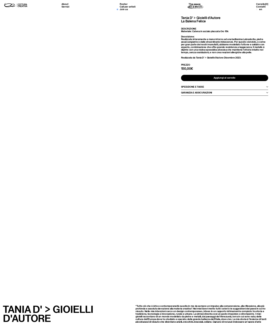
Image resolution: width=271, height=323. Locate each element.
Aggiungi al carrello (224, 78)
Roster (124, 4)
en (260, 9)
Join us (124, 9)
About (65, 4)
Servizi (65, 6)
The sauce (195, 4)
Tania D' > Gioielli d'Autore (200, 17)
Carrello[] (262, 4)
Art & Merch (195, 6)
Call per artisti (128, 6)
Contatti (261, 6)
